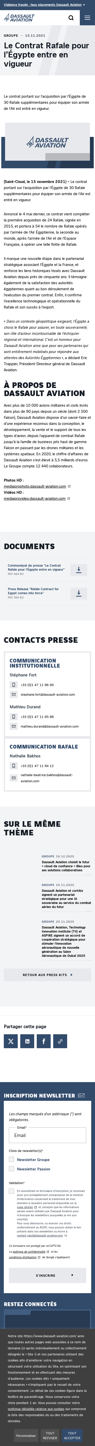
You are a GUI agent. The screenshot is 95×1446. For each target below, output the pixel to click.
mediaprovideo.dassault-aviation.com (35, 498)
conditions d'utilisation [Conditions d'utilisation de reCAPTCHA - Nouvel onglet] (22, 1257)
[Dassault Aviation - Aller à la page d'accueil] (19, 17)
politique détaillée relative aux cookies (36, 1409)
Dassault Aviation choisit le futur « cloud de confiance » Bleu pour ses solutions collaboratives (66, 866)
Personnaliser (26, 1435)
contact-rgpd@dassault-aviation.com (40, 1235)
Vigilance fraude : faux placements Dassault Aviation (43, 4)
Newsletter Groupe (33, 1159)
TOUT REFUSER (50, 1435)
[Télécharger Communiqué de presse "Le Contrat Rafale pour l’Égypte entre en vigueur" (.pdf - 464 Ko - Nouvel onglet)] (78, 570)
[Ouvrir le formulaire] (71, 17)
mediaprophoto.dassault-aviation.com (35, 486)
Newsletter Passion (33, 1168)
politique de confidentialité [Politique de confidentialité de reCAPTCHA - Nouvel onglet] (29, 1251)
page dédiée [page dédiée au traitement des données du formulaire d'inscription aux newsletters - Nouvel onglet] (25, 1207)
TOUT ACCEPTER (72, 1435)
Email (22, 1127)
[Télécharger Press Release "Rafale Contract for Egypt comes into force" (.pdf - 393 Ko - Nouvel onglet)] (78, 594)
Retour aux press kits (45, 975)
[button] (47, 145)
